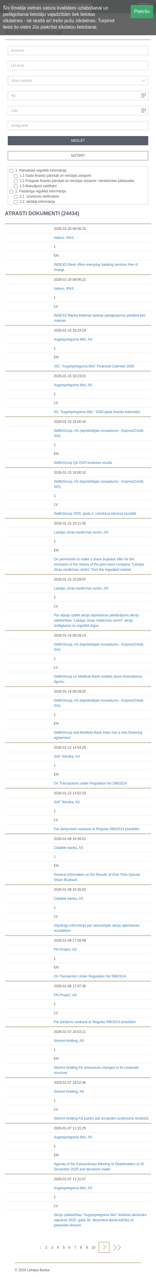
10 (93, 1248)
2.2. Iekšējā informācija (34, 202)
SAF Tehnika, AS (67, 756)
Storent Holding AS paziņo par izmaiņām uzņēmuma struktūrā (101, 1118)
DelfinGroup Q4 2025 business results (83, 463)
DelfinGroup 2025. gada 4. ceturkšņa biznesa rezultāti (95, 514)
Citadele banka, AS (68, 848)
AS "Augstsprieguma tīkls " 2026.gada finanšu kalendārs (97, 412)
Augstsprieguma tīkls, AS (73, 339)
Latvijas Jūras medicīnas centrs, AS (81, 532)
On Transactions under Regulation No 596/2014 (90, 783)
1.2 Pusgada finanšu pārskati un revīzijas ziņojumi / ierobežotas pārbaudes (74, 181)
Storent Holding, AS (69, 1041)
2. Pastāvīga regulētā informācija (37, 191)
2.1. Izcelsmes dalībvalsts (36, 196)
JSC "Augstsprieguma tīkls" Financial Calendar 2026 (94, 366)
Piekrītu (142, 11)
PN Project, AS (65, 949)
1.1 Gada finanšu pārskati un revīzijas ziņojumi (52, 176)
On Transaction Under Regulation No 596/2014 (90, 976)
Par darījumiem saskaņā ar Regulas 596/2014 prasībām (97, 829)
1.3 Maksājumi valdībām (35, 186)
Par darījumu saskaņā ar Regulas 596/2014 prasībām (95, 1022)
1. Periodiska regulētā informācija (37, 170)
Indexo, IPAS (64, 238)
